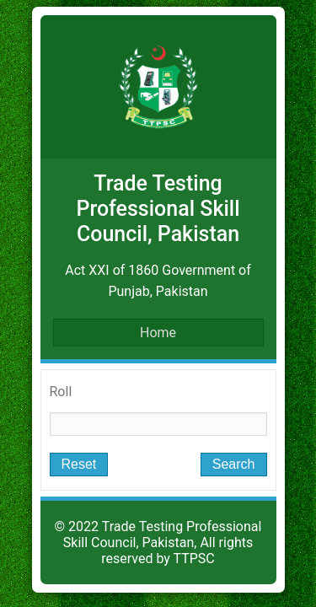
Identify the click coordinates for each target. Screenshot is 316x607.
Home (158, 333)
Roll (61, 392)
